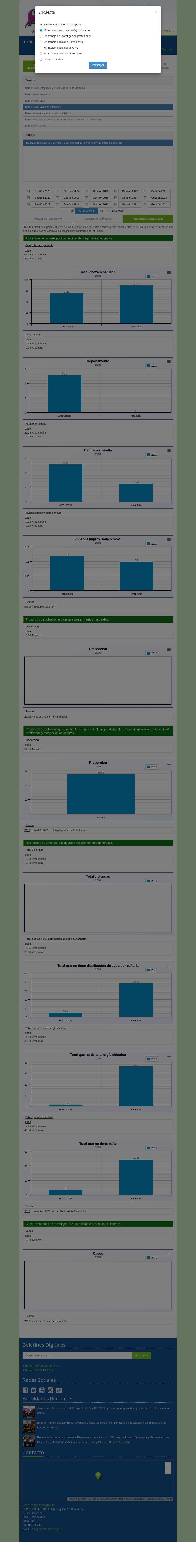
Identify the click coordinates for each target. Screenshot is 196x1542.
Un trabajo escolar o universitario (64, 41)
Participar (98, 65)
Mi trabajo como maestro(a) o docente (67, 30)
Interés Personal (54, 59)
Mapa (168, 3)
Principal (137, 3)
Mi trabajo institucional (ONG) (62, 47)
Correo (154, 3)
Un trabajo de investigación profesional (67, 36)
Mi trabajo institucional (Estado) (63, 53)
